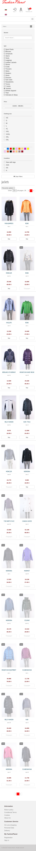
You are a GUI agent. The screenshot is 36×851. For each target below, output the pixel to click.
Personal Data (9, 828)
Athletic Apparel (10, 90)
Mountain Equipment (9, 670)
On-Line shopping (11, 825)
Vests (6, 58)
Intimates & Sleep (11, 95)
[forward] (33, 190)
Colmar (27, 620)
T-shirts (7, 86)
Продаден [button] (27, 288)
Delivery (7, 830)
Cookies (7, 815)
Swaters (7, 73)
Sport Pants (9, 49)
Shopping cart (29, 10)
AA (7, 168)
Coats (7, 67)
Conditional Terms (10, 812)
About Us (7, 818)
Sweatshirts (8, 82)
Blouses (7, 51)
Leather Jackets (10, 62)
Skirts (6, 71)
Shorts (7, 64)
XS (7, 118)
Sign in (14, 10)
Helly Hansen (9, 422)
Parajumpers (9, 223)
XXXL (8, 134)
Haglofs (9, 323)
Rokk (27, 223)
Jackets (7, 88)
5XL (7, 140)
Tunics (7, 84)
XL (7, 129)
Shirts (6, 75)
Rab (27, 719)
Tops (6, 93)
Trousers (8, 69)
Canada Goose (27, 521)
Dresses (7, 77)
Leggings (8, 60)
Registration (8, 837)
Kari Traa (27, 422)
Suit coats (8, 80)
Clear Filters (18, 176)
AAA (7, 165)
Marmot (27, 571)
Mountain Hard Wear (27, 372)
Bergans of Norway (9, 372)
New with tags (11, 162)
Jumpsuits (8, 54)
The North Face (9, 521)
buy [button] (9, 239)
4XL (7, 137)
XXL (7, 131)
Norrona (27, 471)
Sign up (21, 10)
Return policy (8, 810)
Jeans (7, 56)
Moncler (9, 273)
